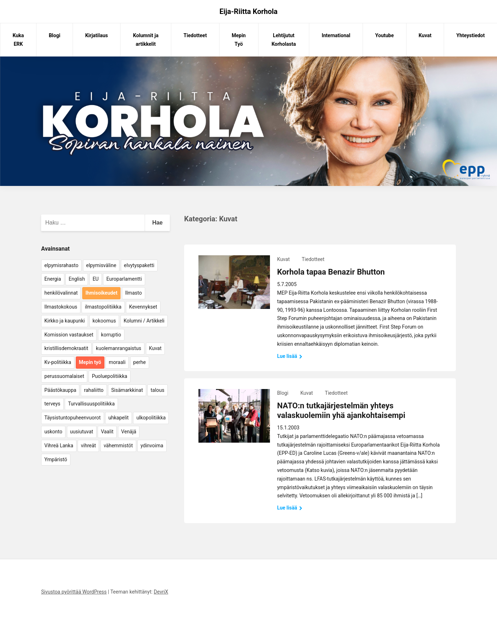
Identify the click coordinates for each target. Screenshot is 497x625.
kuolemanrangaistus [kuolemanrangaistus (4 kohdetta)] (118, 348)
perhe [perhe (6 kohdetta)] (139, 362)
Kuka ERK (18, 40)
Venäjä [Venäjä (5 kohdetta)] (128, 431)
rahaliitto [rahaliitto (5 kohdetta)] (94, 390)
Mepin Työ (239, 40)
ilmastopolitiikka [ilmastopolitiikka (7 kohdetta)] (103, 307)
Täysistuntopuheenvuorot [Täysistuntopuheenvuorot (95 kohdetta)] (72, 417)
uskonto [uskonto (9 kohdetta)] (53, 431)
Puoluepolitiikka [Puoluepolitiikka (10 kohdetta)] (109, 376)
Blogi (54, 35)
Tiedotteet (195, 35)
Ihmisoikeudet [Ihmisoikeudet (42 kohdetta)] (101, 293)
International (336, 35)
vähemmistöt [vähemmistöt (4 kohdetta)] (118, 445)
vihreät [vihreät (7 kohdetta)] (88, 445)
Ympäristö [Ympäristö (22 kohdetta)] (55, 459)
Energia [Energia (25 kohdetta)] (52, 279)
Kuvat (425, 35)
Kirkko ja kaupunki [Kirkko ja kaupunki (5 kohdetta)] (64, 321)
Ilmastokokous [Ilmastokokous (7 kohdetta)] (60, 307)
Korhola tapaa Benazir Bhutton (331, 271)
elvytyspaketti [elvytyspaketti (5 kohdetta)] (139, 265)
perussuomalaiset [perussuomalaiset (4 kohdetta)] (64, 376)
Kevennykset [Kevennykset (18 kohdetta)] (143, 307)
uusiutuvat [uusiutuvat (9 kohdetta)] (81, 431)
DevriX (161, 592)
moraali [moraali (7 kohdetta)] (117, 362)
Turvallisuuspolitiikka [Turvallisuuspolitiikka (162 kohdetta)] (91, 404)
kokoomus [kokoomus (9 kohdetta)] (104, 321)
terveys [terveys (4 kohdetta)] (52, 404)
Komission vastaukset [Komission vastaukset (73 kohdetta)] (68, 335)
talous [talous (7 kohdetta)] (157, 390)
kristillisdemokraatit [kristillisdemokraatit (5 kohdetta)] (66, 348)
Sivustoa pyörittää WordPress (74, 592)
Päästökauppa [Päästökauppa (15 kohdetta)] (60, 390)
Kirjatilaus (96, 35)
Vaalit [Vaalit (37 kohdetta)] (107, 431)
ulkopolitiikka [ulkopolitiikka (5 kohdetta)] (151, 417)
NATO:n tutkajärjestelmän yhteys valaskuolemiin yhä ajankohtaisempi (341, 410)
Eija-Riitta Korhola (249, 11)
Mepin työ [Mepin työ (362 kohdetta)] (90, 362)
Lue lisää (289, 356)
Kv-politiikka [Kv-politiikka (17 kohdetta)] (57, 362)
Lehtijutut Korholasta (283, 40)
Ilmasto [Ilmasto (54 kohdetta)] (133, 293)
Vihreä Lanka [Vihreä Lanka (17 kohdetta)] (58, 445)
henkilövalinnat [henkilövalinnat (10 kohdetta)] (61, 293)
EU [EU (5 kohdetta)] (96, 279)
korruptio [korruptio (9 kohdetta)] (111, 335)
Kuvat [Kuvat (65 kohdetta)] (155, 348)
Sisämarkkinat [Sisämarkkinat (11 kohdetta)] (127, 390)
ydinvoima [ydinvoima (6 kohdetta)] (152, 445)
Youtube (384, 35)
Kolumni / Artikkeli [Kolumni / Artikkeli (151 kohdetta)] (144, 321)
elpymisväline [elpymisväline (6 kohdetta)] (101, 265)
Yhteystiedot (470, 35)
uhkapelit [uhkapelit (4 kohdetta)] (118, 417)
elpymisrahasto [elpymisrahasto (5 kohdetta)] (61, 265)
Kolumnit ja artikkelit (145, 40)
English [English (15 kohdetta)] (77, 279)
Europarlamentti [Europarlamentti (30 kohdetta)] (124, 279)
